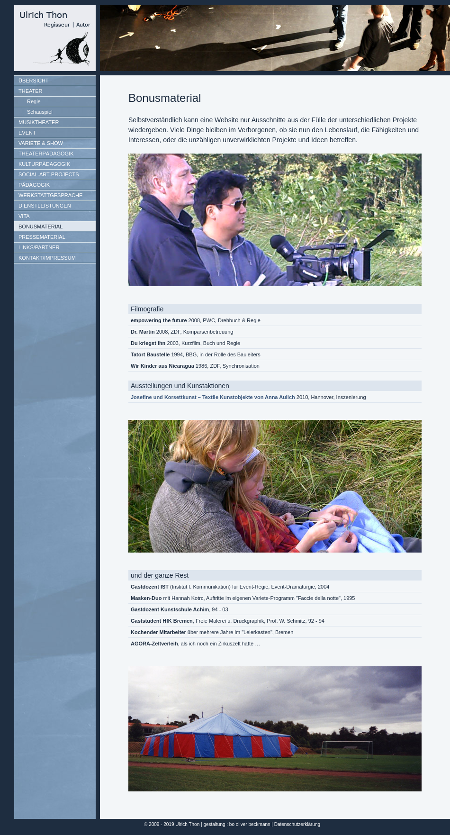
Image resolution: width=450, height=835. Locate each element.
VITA (24, 216)
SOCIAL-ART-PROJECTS (48, 174)
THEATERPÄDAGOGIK (46, 153)
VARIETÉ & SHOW (40, 143)
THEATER (30, 91)
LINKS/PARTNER (38, 247)
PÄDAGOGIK (34, 185)
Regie (34, 101)
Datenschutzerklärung (297, 824)
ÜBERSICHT (33, 80)
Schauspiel (40, 112)
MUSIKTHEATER (38, 122)
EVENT (27, 133)
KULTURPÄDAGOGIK (44, 164)
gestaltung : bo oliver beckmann (236, 824)
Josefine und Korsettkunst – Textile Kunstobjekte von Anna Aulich (213, 397)
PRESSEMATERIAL (41, 237)
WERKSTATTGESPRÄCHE (50, 195)
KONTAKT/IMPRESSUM (47, 258)
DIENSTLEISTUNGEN (44, 206)
